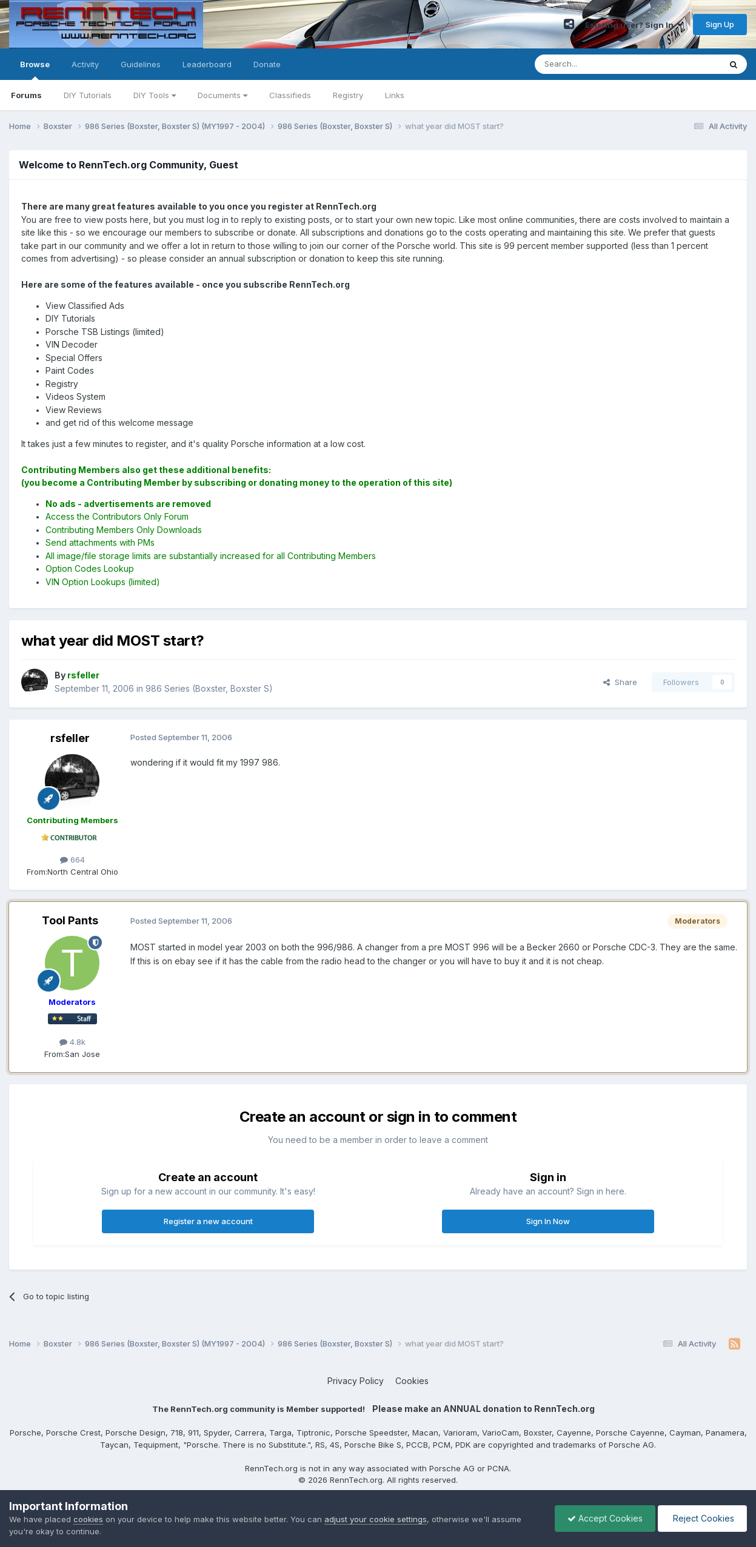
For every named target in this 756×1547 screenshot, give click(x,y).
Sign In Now (548, 1221)
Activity (85, 64)
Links (394, 95)
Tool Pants (70, 920)
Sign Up (720, 24)
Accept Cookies (605, 1518)
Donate (267, 64)
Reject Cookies (702, 1518)
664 (72, 859)
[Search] (596, 64)
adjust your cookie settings (375, 1519)
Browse (35, 69)
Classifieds (290, 95)
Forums (26, 95)
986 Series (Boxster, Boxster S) (209, 688)
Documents (222, 95)
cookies (88, 1519)
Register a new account (208, 1221)
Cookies (412, 1381)
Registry (348, 95)
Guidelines (141, 64)
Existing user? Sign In (633, 25)
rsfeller (70, 738)
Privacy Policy (355, 1381)
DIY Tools (154, 95)
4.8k (72, 1042)
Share (620, 682)
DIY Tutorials (88, 95)
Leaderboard (207, 64)
